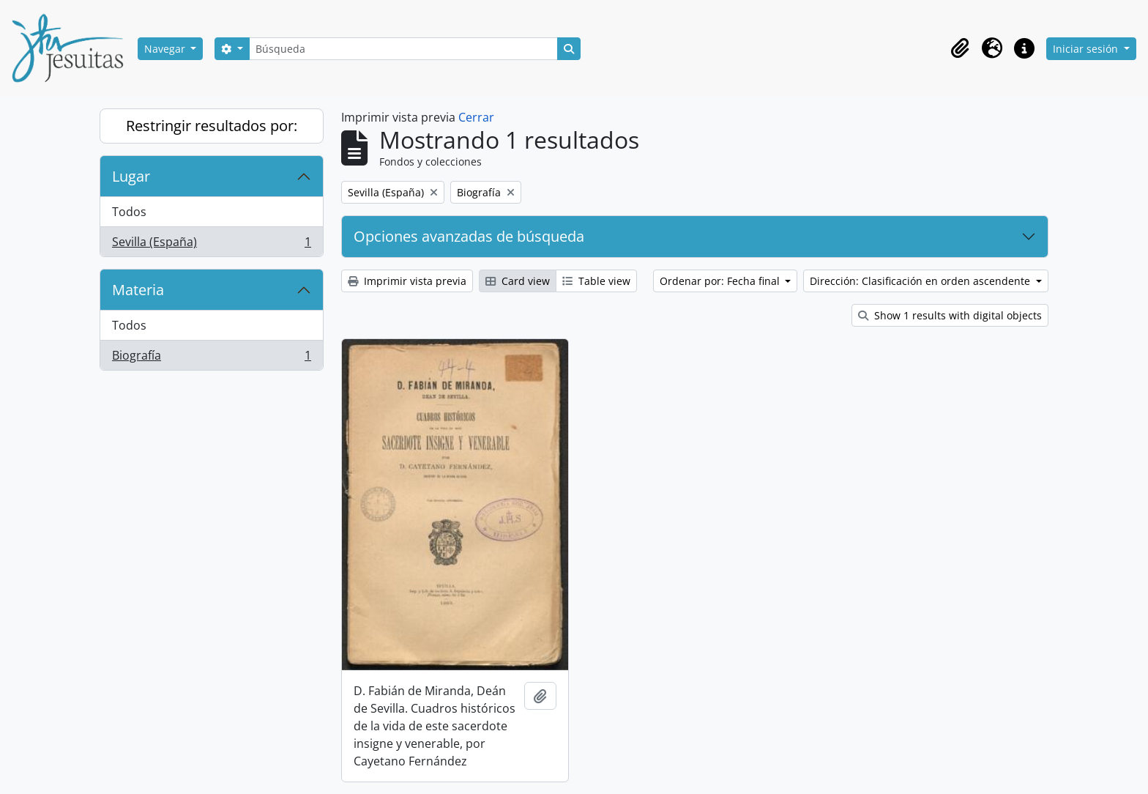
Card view (517, 281)
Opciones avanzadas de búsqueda (469, 236)
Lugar (131, 176)
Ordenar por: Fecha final (721, 281)
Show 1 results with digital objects (950, 315)
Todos (129, 212)
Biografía (211, 358)
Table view (596, 281)
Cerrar (476, 117)
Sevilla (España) (211, 244)
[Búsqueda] (403, 48)
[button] (960, 48)
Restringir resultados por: (211, 126)
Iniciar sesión (1087, 49)
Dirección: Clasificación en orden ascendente (921, 281)
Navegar (166, 49)
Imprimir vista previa (407, 281)
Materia (138, 290)
